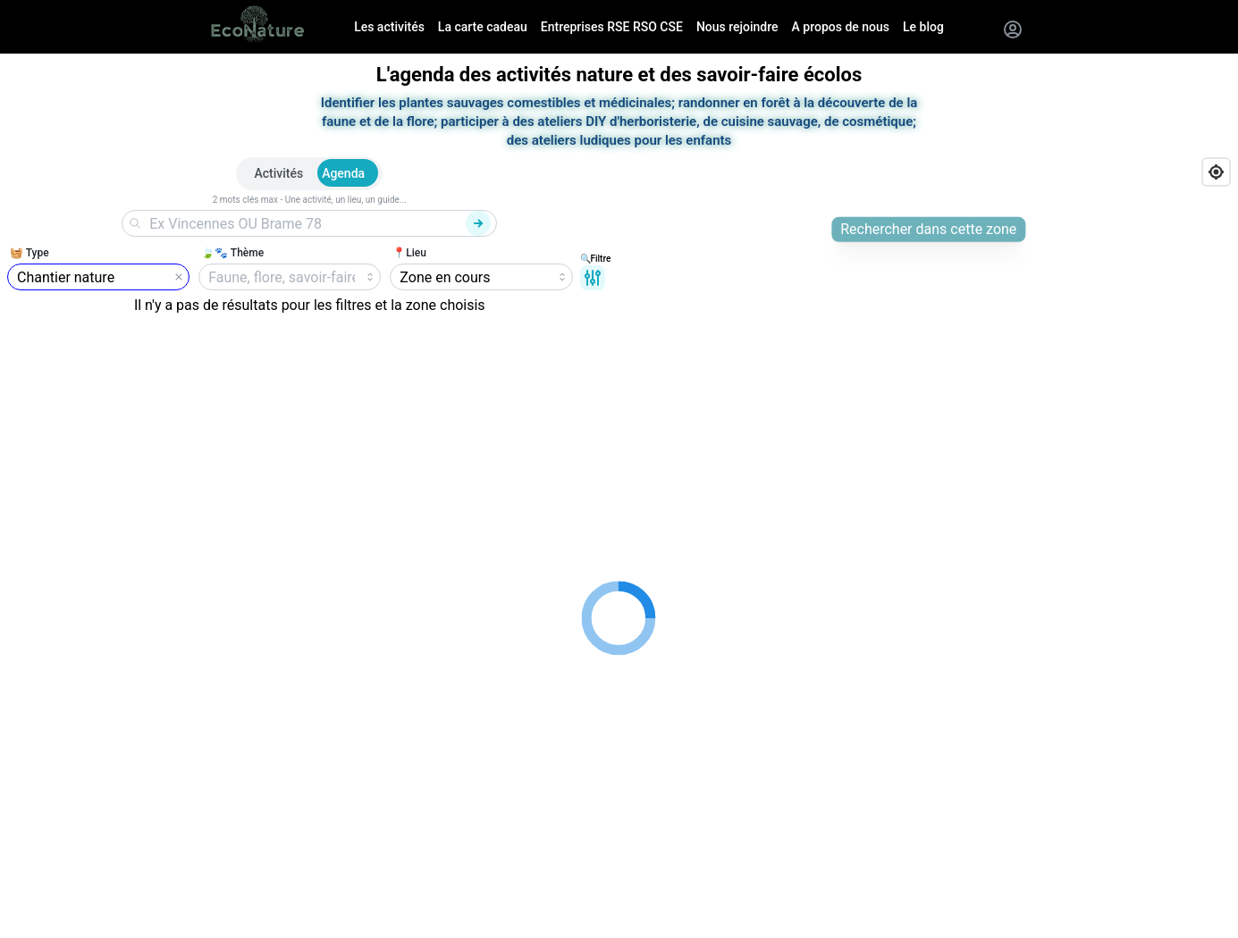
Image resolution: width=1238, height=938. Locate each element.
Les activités (389, 27)
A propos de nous (840, 27)
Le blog (923, 27)
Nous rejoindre (737, 27)
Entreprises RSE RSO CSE (612, 27)
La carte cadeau (482, 27)
